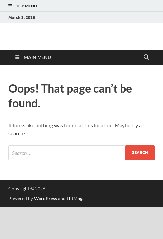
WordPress (45, 198)
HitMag (74, 198)
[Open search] (146, 57)
